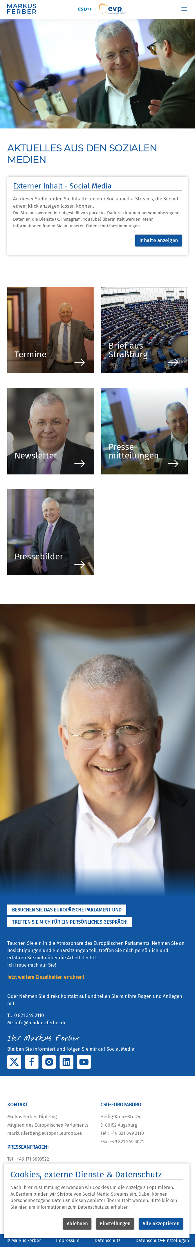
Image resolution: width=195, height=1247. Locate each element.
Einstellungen (115, 1223)
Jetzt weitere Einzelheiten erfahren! (45, 977)
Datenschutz (107, 1240)
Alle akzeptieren (160, 1223)
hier (22, 1207)
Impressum (68, 1240)
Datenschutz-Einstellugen (162, 1240)
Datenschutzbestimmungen (113, 226)
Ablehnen (77, 1223)
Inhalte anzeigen (158, 240)
